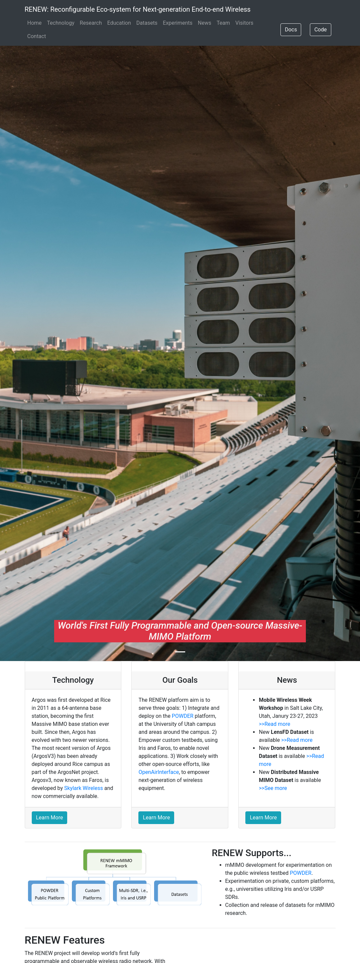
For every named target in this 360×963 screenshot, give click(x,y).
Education (119, 23)
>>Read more (274, 724)
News (204, 23)
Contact (36, 36)
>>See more (273, 788)
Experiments (178, 23)
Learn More (49, 817)
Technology (61, 23)
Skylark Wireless (83, 788)
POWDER (183, 716)
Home (34, 23)
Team (223, 23)
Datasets (146, 23)
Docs (291, 29)
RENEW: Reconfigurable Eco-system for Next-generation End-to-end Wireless (138, 9)
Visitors (244, 23)
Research (91, 23)
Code (320, 29)
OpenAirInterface (158, 772)
